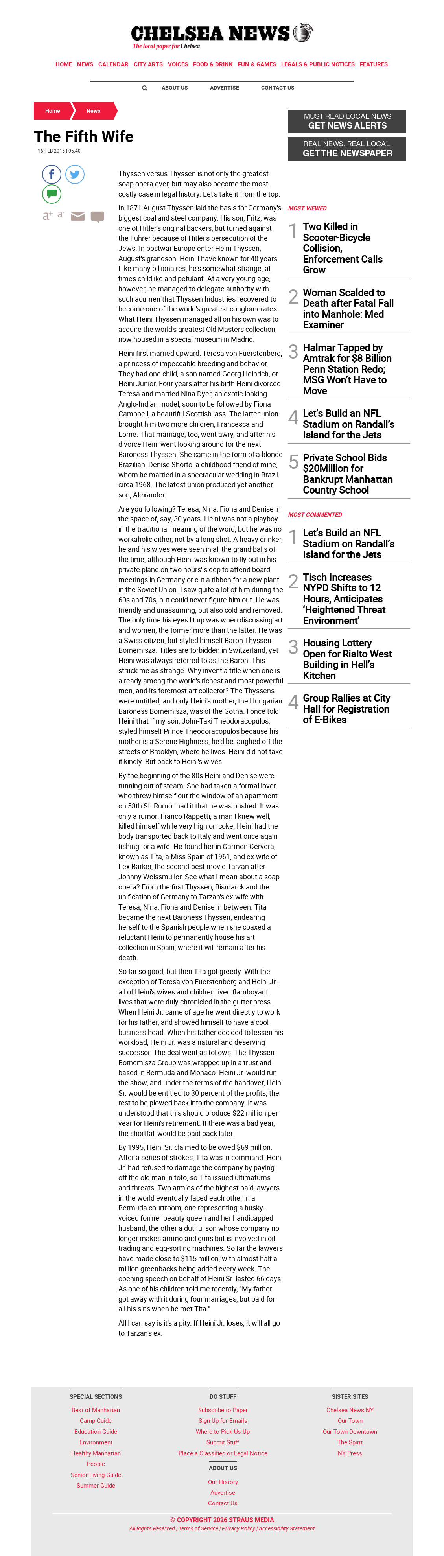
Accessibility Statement (287, 1528)
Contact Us (278, 87)
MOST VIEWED (307, 208)
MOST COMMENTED (315, 514)
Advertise (224, 87)
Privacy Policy (238, 1528)
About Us (175, 87)
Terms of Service (198, 1528)
